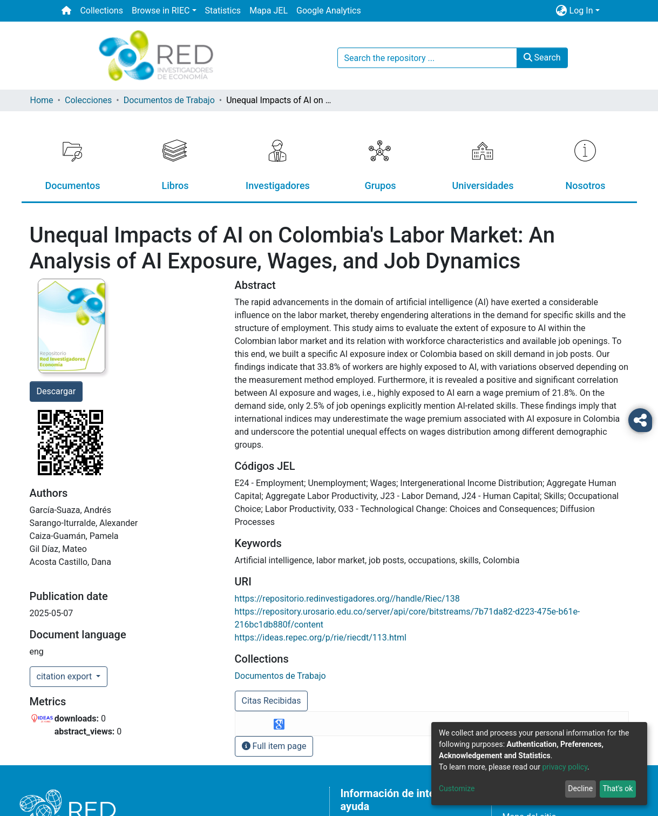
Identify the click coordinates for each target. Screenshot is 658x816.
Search (542, 57)
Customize (456, 788)
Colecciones (88, 100)
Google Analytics (328, 10)
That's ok (617, 788)
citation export (65, 676)
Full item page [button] (274, 746)
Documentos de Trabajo (169, 100)
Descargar (56, 391)
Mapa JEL (268, 10)
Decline (580, 788)
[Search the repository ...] (427, 58)
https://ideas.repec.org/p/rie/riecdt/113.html (320, 637)
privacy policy (564, 767)
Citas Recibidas (271, 701)
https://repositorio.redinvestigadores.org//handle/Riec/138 (347, 599)
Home (41, 100)
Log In (581, 10)
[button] (561, 10)
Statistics (223, 10)
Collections (101, 10)
